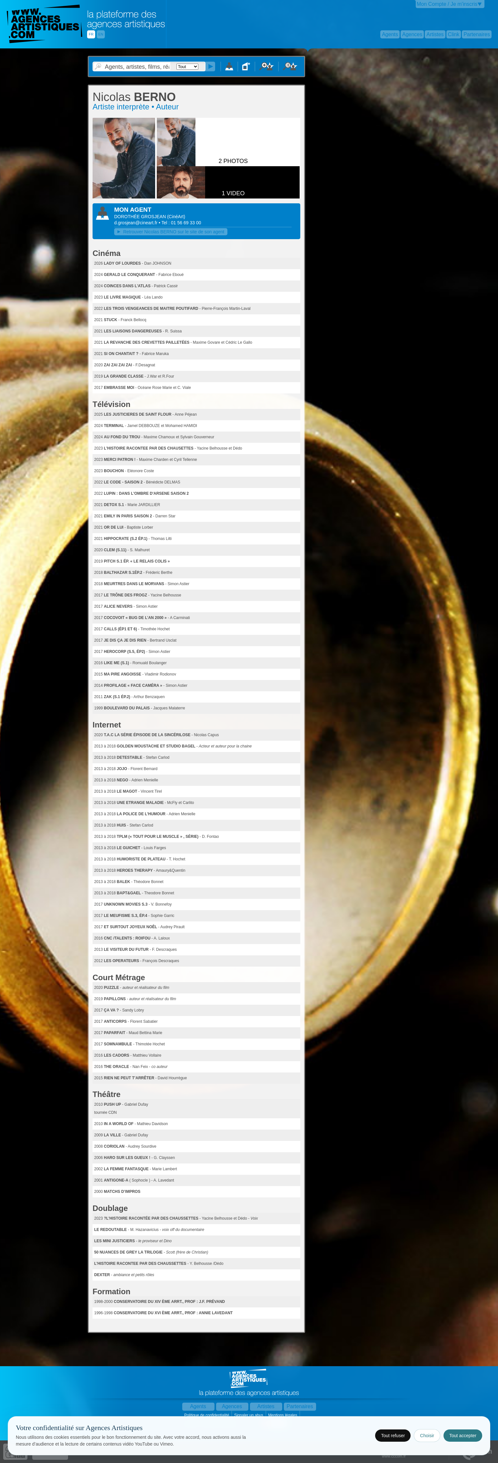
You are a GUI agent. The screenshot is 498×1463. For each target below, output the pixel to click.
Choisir (427, 1435)
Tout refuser (393, 1435)
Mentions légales (283, 1415)
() (176, 216)
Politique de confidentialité (207, 1415)
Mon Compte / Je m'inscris (447, 4)
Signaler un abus (249, 1415)
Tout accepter (462, 1435)
